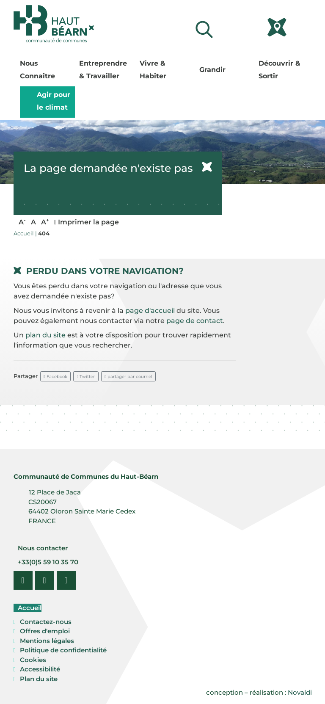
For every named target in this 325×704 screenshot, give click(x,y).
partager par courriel (128, 376)
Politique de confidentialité (63, 650)
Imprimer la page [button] (86, 222)
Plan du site (39, 679)
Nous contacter (42, 548)
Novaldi (300, 692)
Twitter (86, 376)
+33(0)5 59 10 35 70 (47, 562)
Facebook (55, 376)
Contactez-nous (46, 622)
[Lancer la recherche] (204, 29)
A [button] (22, 221)
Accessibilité (40, 669)
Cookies (33, 660)
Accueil (28, 608)
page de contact (194, 321)
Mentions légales (47, 641)
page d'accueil (150, 310)
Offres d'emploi (45, 631)
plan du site (45, 335)
